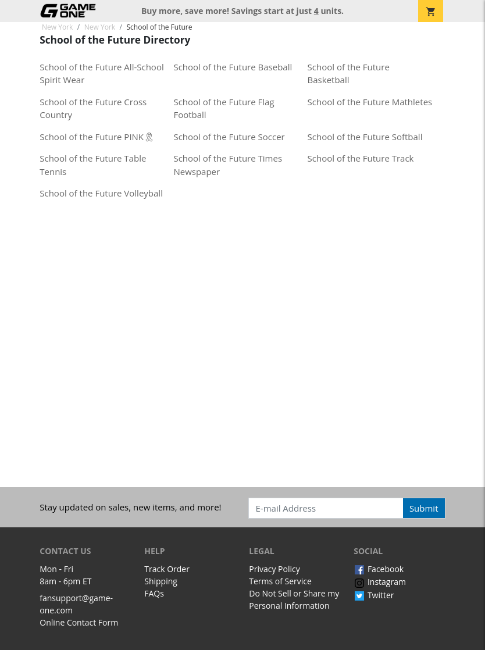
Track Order (167, 568)
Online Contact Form (79, 622)
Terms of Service (280, 581)
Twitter (374, 595)
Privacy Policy (274, 568)
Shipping (160, 581)
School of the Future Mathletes (370, 102)
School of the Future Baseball (232, 67)
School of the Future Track (361, 158)
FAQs (154, 593)
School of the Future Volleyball (101, 193)
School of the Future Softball (365, 136)
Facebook (379, 568)
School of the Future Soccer (228, 136)
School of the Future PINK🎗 (97, 136)
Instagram (380, 581)
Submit (423, 508)
